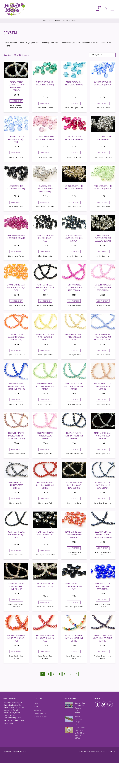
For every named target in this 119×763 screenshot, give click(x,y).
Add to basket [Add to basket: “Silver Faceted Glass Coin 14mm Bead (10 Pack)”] (45, 550)
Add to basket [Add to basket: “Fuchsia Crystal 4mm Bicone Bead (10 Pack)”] (16, 251)
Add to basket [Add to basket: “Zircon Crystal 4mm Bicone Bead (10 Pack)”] (74, 103)
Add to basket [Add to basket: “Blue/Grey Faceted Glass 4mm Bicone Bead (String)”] (74, 449)
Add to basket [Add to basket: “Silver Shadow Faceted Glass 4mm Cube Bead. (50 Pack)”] (102, 251)
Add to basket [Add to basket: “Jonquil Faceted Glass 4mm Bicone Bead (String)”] (74, 350)
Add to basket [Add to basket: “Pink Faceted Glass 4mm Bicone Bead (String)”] (45, 449)
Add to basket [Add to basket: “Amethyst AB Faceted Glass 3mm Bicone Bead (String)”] (102, 651)
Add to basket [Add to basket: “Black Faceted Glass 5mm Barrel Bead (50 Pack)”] (16, 550)
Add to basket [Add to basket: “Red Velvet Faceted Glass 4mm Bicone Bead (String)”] (45, 498)
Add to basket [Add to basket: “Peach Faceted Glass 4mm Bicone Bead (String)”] (102, 400)
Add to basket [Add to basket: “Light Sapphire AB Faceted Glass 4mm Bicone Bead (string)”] (102, 350)
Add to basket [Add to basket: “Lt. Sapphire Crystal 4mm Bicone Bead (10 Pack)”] (16, 153)
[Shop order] (102, 55)
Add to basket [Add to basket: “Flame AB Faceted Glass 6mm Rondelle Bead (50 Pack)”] (16, 350)
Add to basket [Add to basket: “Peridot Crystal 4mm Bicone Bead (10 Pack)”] (102, 202)
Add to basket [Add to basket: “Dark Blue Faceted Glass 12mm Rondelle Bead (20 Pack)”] (102, 600)
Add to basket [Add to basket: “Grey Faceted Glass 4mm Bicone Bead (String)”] (16, 498)
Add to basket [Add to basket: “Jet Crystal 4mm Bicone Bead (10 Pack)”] (16, 202)
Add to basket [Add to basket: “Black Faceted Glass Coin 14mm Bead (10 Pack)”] (74, 602)
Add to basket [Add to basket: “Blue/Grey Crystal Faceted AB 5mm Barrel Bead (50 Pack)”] (102, 548)
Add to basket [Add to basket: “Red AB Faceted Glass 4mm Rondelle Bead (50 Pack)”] (16, 651)
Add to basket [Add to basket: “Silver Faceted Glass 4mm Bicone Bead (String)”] (102, 449)
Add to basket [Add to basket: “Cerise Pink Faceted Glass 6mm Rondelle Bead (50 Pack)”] (102, 301)
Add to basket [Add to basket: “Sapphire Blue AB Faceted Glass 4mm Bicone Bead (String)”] (16, 400)
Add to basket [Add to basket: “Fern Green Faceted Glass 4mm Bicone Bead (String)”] (45, 400)
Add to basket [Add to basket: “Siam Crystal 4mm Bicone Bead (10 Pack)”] (74, 153)
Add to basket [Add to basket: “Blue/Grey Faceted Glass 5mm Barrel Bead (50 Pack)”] (102, 498)
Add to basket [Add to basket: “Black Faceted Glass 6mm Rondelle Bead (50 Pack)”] (45, 301)
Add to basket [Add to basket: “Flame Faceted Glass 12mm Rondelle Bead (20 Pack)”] (74, 548)
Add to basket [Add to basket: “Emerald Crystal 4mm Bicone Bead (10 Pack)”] (45, 103)
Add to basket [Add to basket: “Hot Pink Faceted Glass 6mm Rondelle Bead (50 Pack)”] (74, 301)
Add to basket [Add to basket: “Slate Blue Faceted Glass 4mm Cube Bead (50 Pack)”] (74, 251)
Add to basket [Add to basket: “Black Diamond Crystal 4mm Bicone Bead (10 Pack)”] (45, 202)
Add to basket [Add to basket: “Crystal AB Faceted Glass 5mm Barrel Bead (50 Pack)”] (16, 600)
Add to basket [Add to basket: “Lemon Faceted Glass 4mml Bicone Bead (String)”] (45, 350)
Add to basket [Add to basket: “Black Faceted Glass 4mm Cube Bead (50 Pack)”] (45, 251)
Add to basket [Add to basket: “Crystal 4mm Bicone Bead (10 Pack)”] (102, 153)
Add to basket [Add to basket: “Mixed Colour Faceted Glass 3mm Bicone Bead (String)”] (74, 651)
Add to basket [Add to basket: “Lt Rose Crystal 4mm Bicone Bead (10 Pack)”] (45, 153)
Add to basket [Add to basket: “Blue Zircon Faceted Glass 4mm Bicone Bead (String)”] (74, 400)
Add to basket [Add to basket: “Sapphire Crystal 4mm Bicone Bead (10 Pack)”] (102, 103)
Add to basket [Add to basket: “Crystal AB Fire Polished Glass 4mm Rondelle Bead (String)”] (16, 101)
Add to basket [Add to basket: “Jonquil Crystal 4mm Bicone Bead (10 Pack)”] (74, 202)
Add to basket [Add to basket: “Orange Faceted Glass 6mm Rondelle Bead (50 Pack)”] (16, 301)
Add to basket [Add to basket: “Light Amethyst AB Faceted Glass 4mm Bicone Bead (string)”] (16, 449)
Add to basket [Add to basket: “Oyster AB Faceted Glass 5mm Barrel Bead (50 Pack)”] (74, 498)
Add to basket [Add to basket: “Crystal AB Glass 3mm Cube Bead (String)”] (45, 602)
